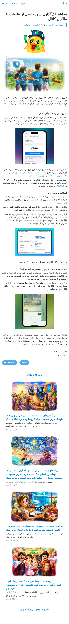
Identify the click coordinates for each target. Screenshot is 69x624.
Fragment (60, 186)
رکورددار (54, 210)
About (23, 610)
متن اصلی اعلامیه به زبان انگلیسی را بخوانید (44, 24)
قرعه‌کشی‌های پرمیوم (45, 176)
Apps (23, 3)
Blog (30, 610)
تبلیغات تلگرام (33, 172)
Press (37, 610)
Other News (34, 375)
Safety (45, 610)
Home (5, 3)
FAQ (14, 3)
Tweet (24, 363)
